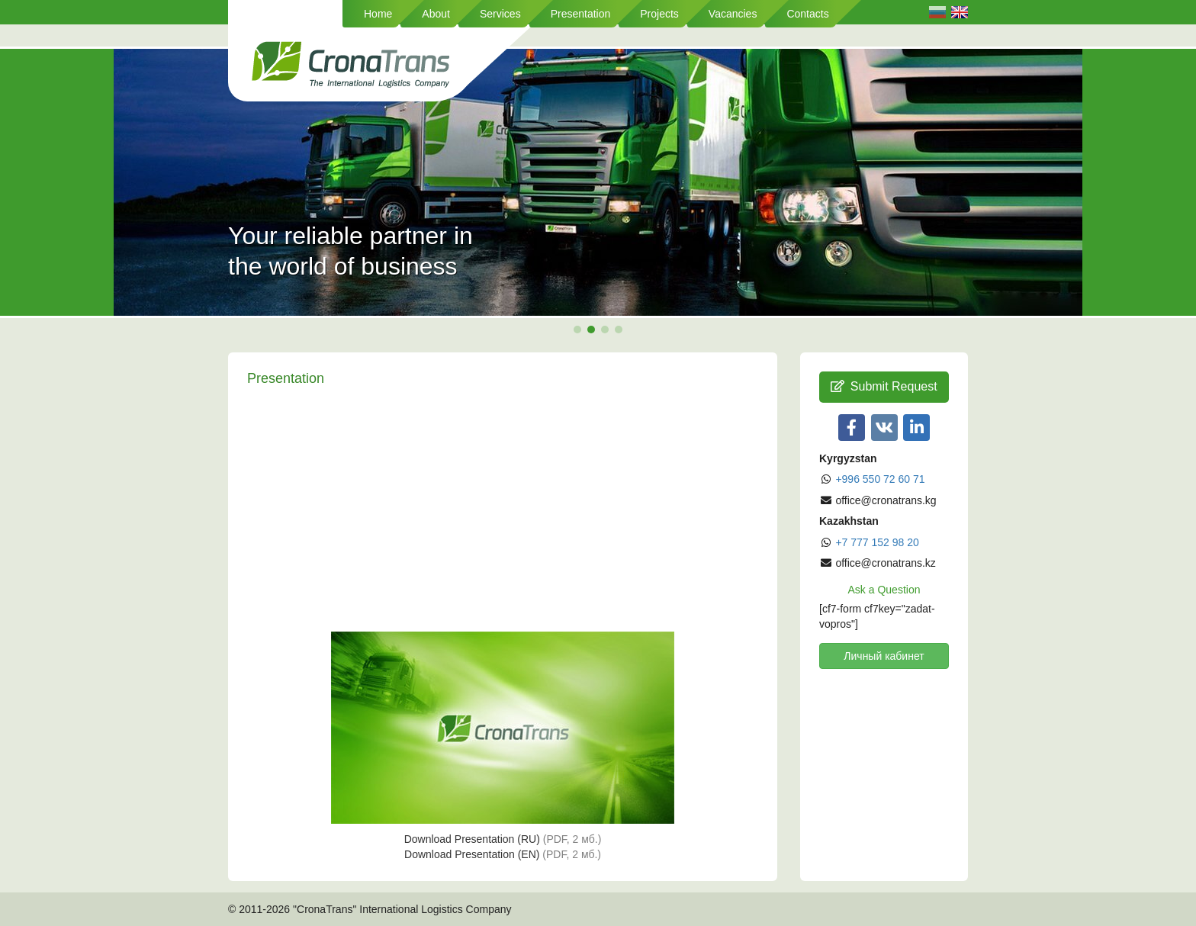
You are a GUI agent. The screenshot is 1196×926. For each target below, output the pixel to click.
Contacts (807, 14)
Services (500, 14)
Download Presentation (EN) (502, 854)
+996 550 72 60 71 (879, 479)
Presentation (581, 14)
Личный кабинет (884, 656)
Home (378, 14)
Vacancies (733, 14)
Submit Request (884, 386)
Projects (659, 14)
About (436, 14)
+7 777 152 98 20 (876, 542)
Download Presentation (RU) (503, 839)
